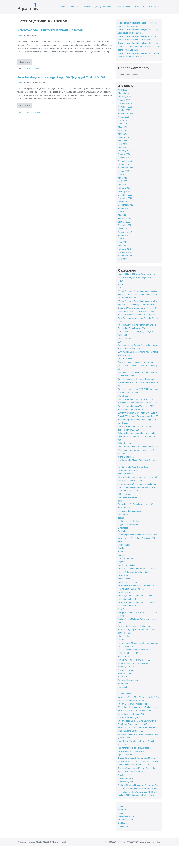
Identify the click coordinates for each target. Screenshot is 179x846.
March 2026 (123, 93)
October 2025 (124, 110)
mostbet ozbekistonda (127, 582)
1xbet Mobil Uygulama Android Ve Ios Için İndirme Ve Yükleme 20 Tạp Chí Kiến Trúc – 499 (137, 436)
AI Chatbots (123, 453)
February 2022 (124, 218)
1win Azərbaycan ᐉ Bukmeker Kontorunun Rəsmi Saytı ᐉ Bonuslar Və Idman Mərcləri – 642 (138, 382)
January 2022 (124, 222)
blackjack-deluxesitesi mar (129, 497)
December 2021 (125, 225)
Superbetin (123, 684)
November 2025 (125, 107)
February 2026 (124, 97)
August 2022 (123, 208)
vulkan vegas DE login (128, 717)
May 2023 (122, 178)
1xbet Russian (124, 443)
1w (119, 342)
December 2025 (125, 103)
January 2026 (124, 100)
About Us (74, 7)
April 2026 (122, 90)
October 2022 (124, 202)
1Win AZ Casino (33, 69)
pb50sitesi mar (124, 633)
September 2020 (125, 256)
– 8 (119, 288)
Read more (25, 63)
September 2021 (125, 232)
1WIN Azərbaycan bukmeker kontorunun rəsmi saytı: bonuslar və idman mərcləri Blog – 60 (138, 365)
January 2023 (124, 191)
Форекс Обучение (126, 782)
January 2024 (124, 154)
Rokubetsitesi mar (126, 670)
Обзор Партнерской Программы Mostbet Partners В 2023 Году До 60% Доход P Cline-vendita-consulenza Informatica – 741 (138, 761)
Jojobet (121, 562)
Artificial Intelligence (127, 457)
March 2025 (123, 134)
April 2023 (122, 181)
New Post (122, 609)
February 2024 (124, 151)
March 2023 (123, 185)
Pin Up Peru (123, 656)
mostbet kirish (124, 579)
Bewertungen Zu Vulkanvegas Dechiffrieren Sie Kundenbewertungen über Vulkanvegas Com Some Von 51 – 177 (137, 487)
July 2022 (122, 212)
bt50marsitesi (124, 514)
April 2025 (122, 130)
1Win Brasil (123, 396)
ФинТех (121, 775)
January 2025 (124, 137)
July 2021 (122, 239)
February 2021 (124, 249)
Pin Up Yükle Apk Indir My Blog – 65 (134, 660)
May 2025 (122, 127)
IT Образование (125, 558)
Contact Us (154, 7)
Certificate (139, 7)
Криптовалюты (125, 755)
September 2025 (125, 114)
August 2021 (123, 235)
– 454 (120, 281)
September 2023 (125, 168)
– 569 (120, 284)
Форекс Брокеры (125, 778)
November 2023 (125, 161)
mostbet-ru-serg (125, 592)
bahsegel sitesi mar (126, 474)
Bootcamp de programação (130, 511)
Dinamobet (123, 528)
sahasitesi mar (124, 673)
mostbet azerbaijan (126, 565)
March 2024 (123, 147)
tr (118, 690)
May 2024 (122, 141)
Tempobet (122, 687)
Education (122, 531)
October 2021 (124, 229)
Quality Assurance (103, 7)
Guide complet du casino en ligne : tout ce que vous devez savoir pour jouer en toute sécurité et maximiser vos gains (138, 46)
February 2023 (124, 188)
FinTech (121, 541)
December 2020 (125, 252)
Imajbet (121, 555)
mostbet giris (123, 575)
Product (86, 7)
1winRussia (123, 423)
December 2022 (125, 195)
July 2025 (122, 120)
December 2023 (125, 158)
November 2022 (125, 198)
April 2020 (122, 259)
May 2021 (122, 246)
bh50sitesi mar (124, 494)
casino (121, 518)
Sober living (123, 677)
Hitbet (120, 552)
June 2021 (122, 242)
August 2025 (123, 117)
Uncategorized (124, 694)
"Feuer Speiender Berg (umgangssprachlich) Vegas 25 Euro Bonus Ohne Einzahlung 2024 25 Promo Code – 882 (138, 294)
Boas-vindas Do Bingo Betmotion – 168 (135, 504)
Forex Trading (124, 545)
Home (62, 7)
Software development (128, 680)
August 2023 (123, 171)
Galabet (121, 548)
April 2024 (122, 144)
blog (120, 501)
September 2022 (125, 205)
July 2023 (122, 175)
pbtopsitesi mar (125, 636)
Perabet (121, 640)
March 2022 (123, 215)
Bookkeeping (124, 508)
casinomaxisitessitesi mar (129, 521)
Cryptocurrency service (128, 525)
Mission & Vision (123, 7)
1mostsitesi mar (125, 338)
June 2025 (122, 124)
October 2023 (124, 164)
